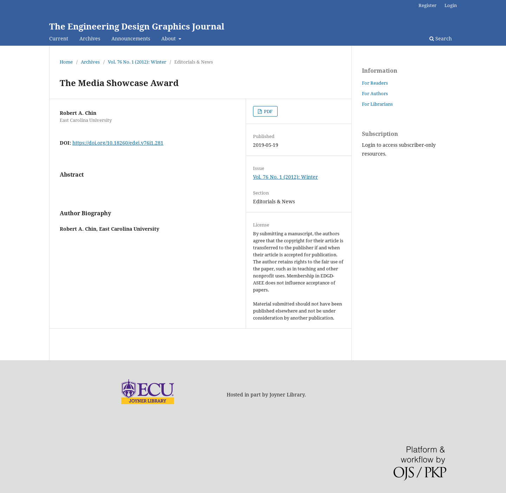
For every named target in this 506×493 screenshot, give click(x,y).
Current (58, 38)
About (169, 38)
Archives (89, 38)
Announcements (130, 38)
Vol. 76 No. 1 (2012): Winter (137, 62)
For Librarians (377, 104)
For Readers (375, 83)
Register (427, 5)
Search (440, 38)
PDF (268, 111)
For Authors (375, 93)
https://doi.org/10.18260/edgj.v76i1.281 (117, 142)
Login (451, 5)
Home (66, 62)
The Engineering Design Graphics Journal (136, 26)
